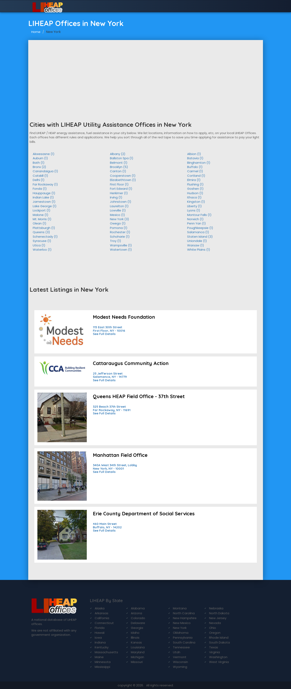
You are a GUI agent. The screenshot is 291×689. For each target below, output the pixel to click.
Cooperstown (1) (123, 175)
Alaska (99, 608)
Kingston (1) (196, 201)
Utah (176, 652)
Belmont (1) (118, 162)
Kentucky (102, 647)
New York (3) (119, 219)
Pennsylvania (182, 637)
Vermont (179, 657)
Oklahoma (180, 632)
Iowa (98, 637)
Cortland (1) (196, 175)
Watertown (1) (121, 249)
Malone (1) (40, 215)
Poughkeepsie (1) (200, 228)
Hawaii (99, 632)
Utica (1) (39, 245)
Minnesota (103, 662)
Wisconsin (180, 662)
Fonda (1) (40, 188)
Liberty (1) (194, 206)
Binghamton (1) (198, 162)
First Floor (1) (119, 184)
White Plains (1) (198, 249)
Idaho (135, 632)
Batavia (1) (195, 158)
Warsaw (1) (195, 245)
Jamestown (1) (44, 201)
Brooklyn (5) (119, 167)
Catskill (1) (40, 175)
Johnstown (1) (120, 201)
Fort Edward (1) (121, 188)
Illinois (135, 637)
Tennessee (181, 647)
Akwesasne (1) (43, 154)
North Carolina (184, 613)
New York (180, 628)
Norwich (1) (195, 219)
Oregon (214, 632)
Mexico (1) (117, 215)
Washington (218, 657)
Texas (213, 647)
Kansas (136, 642)
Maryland (137, 652)
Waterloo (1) (42, 249)
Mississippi (102, 667)
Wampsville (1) (121, 245)
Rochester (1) (120, 232)
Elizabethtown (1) (123, 180)
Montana (180, 608)
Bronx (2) (39, 167)
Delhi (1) (39, 180)
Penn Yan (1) (196, 223)
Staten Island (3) (200, 236)
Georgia (137, 628)
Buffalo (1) (195, 167)
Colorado (138, 618)
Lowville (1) (118, 210)
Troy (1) (115, 241)
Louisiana (138, 647)
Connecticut (104, 623)
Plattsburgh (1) (44, 228)
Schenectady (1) (45, 236)
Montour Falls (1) (199, 215)
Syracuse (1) (42, 241)
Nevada (215, 623)
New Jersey (217, 618)
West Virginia (219, 662)
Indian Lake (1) (43, 197)
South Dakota (219, 642)
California (102, 618)
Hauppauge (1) (44, 193)
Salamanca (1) (198, 232)
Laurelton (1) (119, 206)
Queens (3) (41, 232)
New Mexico (182, 623)
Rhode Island (218, 637)
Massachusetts (106, 652)
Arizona (136, 613)
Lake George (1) (44, 206)
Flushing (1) (195, 184)
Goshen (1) (195, 188)
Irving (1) (116, 197)
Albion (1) (194, 154)
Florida (99, 628)
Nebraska (216, 608)
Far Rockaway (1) (45, 184)
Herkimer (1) (119, 193)
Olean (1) (39, 223)
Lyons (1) (193, 210)
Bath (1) (39, 162)
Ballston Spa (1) (121, 158)
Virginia (214, 652)
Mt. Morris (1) (42, 219)
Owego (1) (118, 223)
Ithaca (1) (194, 197)
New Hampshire (185, 618)
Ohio (212, 628)
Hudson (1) (195, 193)
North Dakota (219, 613)
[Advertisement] (145, 70)
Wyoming (180, 667)
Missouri (137, 662)
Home (35, 32)
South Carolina (184, 642)
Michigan (137, 657)
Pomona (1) (118, 228)
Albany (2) (117, 154)
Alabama (138, 608)
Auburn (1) (40, 158)
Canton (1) (118, 171)
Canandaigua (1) (45, 171)
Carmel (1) (195, 171)
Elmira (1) (194, 180)
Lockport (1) (41, 210)
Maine (99, 657)
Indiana (100, 642)
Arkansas (101, 613)
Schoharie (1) (120, 236)
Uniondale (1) (197, 241)
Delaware (138, 623)
